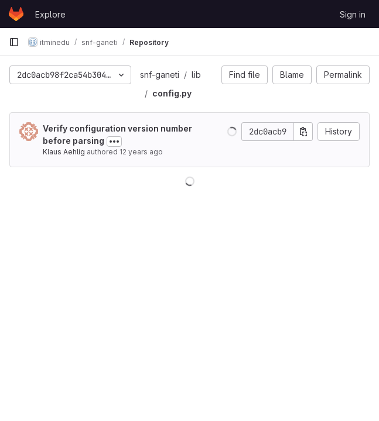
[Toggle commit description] (114, 141)
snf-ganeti (159, 75)
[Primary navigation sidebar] (14, 42)
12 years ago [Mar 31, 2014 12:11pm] (141, 151)
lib (196, 75)
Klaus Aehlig (64, 151)
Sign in (353, 14)
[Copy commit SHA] (303, 131)
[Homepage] (16, 14)
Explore (50, 14)
